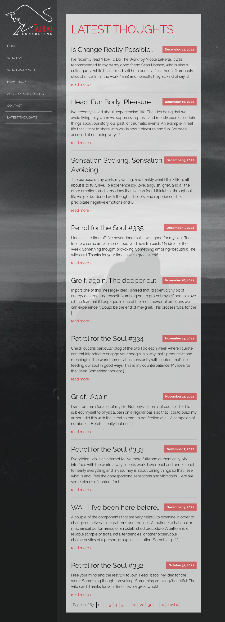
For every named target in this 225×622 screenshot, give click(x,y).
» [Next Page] (163, 605)
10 (134, 605)
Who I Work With (21, 70)
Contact (14, 105)
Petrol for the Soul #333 (107, 449)
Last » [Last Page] (173, 605)
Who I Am (14, 57)
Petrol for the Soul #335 (107, 228)
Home (12, 46)
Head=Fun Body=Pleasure (111, 102)
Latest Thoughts (22, 117)
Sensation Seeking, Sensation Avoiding (116, 165)
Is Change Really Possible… (112, 50)
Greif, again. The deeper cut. (114, 280)
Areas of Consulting (25, 94)
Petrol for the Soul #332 (107, 565)
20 (142, 605)
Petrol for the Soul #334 (107, 338)
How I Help (16, 81)
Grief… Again (89, 397)
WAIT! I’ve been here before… (115, 507)
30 (150, 605)
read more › (81, 84)
